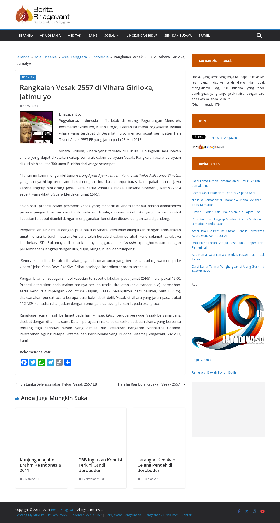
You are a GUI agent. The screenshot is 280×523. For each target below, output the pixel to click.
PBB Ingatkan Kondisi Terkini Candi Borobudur (100, 465)
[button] (117, 35)
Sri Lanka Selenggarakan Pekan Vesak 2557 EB (56, 384)
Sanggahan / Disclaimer (161, 515)
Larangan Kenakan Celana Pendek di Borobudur (156, 465)
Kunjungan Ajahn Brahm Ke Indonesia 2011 (40, 465)
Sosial (109, 35)
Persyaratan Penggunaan (123, 515)
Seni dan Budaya (178, 35)
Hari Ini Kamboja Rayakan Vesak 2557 (151, 384)
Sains (93, 35)
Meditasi (75, 35)
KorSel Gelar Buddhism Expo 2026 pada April (223, 193)
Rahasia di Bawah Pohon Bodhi (214, 372)
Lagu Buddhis (201, 360)
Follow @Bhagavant (224, 138)
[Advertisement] (228, 409)
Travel (204, 35)
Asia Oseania (50, 35)
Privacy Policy (57, 515)
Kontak (187, 515)
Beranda (26, 35)
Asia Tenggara (74, 57)
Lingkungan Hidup (142, 35)
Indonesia (100, 57)
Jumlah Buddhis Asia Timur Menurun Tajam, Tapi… (228, 212)
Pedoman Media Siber (86, 515)
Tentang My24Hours (29, 515)
